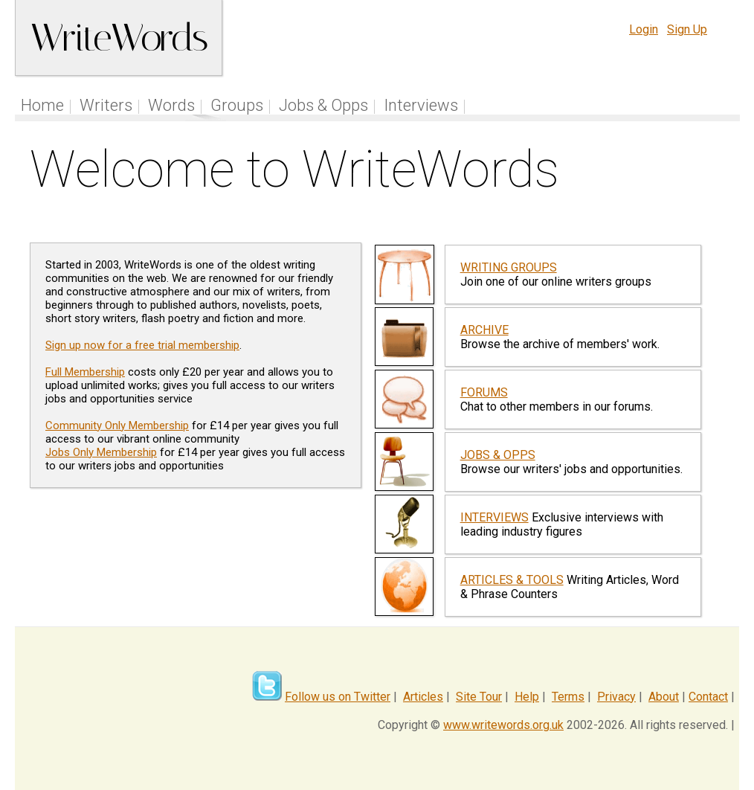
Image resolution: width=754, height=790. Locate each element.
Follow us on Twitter (337, 697)
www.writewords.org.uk (503, 725)
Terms (568, 697)
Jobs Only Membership (101, 452)
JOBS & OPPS (497, 455)
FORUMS (484, 392)
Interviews (421, 105)
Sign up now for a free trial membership (142, 345)
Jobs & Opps (323, 105)
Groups (236, 105)
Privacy (616, 697)
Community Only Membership (117, 425)
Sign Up (687, 29)
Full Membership (85, 372)
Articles (423, 697)
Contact (708, 697)
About (663, 697)
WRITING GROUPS (508, 267)
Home (42, 105)
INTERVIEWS (494, 517)
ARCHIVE (484, 330)
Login (643, 29)
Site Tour (479, 697)
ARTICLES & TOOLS (512, 580)
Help (527, 697)
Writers (106, 105)
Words (171, 105)
